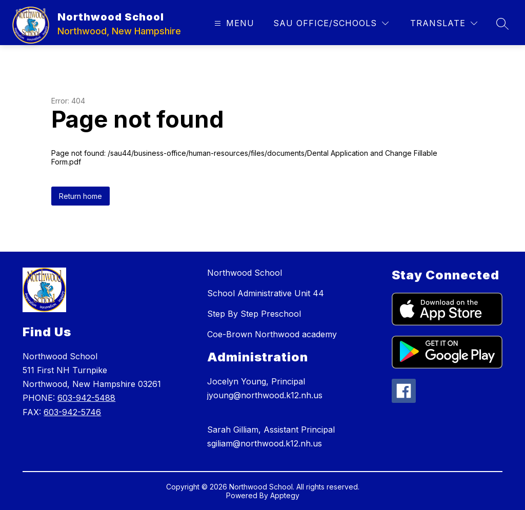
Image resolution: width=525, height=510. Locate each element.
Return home (80, 196)
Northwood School (244, 273)
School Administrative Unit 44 (265, 293)
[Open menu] (233, 23)
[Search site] (502, 23)
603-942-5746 (72, 412)
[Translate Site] (444, 23)
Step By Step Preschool (254, 314)
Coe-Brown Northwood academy (272, 334)
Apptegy (284, 495)
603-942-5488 (86, 398)
